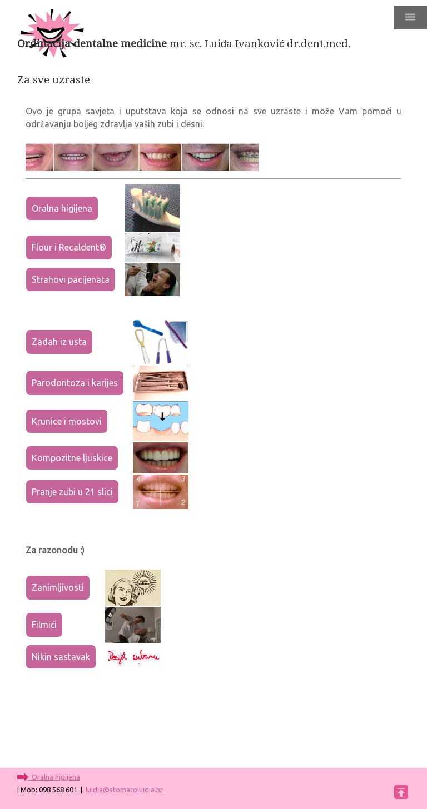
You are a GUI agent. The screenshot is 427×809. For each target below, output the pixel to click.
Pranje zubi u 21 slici (72, 492)
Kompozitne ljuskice (72, 458)
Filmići (44, 625)
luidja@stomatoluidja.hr (124, 789)
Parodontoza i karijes (75, 383)
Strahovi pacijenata (71, 279)
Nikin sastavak (61, 657)
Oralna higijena (62, 208)
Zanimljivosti (58, 587)
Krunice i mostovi (67, 421)
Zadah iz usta (59, 342)
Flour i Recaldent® (69, 247)
